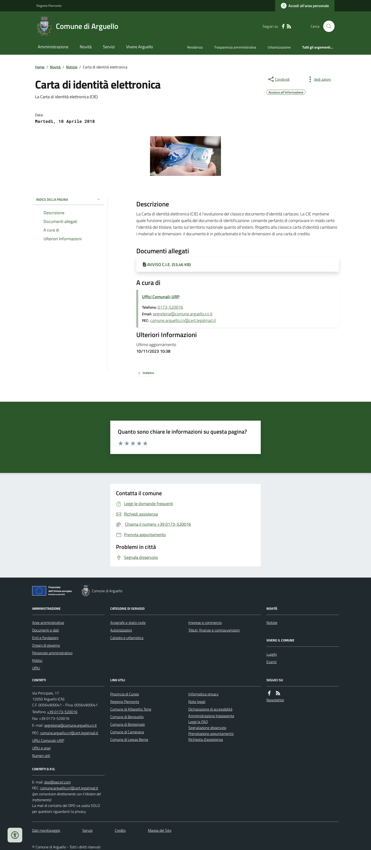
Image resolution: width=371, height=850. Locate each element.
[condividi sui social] (278, 79)
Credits (120, 830)
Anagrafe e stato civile (128, 622)
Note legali (196, 701)
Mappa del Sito (159, 830)
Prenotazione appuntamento (211, 733)
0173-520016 (170, 307)
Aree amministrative (48, 622)
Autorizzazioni (121, 630)
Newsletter (275, 700)
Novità (86, 47)
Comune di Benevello (127, 717)
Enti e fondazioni (45, 638)
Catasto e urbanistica (126, 638)
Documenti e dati (45, 630)
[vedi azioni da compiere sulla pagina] (318, 79)
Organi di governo (46, 645)
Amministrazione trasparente (211, 716)
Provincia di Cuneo (124, 694)
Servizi (109, 47)
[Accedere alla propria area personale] (305, 5)
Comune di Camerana (127, 732)
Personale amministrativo (52, 653)
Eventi (271, 662)
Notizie (71, 67)
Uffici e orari (41, 748)
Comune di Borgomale (127, 724)
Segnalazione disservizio (207, 727)
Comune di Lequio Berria (129, 739)
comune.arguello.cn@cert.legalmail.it (183, 320)
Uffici (36, 668)
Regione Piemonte (49, 5)
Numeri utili (41, 755)
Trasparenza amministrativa (235, 47)
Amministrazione (53, 47)
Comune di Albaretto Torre (130, 709)
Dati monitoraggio (46, 830)
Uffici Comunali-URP (161, 297)
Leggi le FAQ (198, 722)
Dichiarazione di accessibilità (210, 709)
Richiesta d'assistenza (205, 739)
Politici (37, 660)
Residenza (195, 47)
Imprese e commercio (205, 622)
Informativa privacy (203, 694)
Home (39, 67)
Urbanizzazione (279, 47)
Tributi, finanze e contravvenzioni (214, 630)
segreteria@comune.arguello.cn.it (182, 314)
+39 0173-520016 (62, 712)
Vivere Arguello (139, 47)
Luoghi (271, 654)
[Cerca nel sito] (327, 26)
